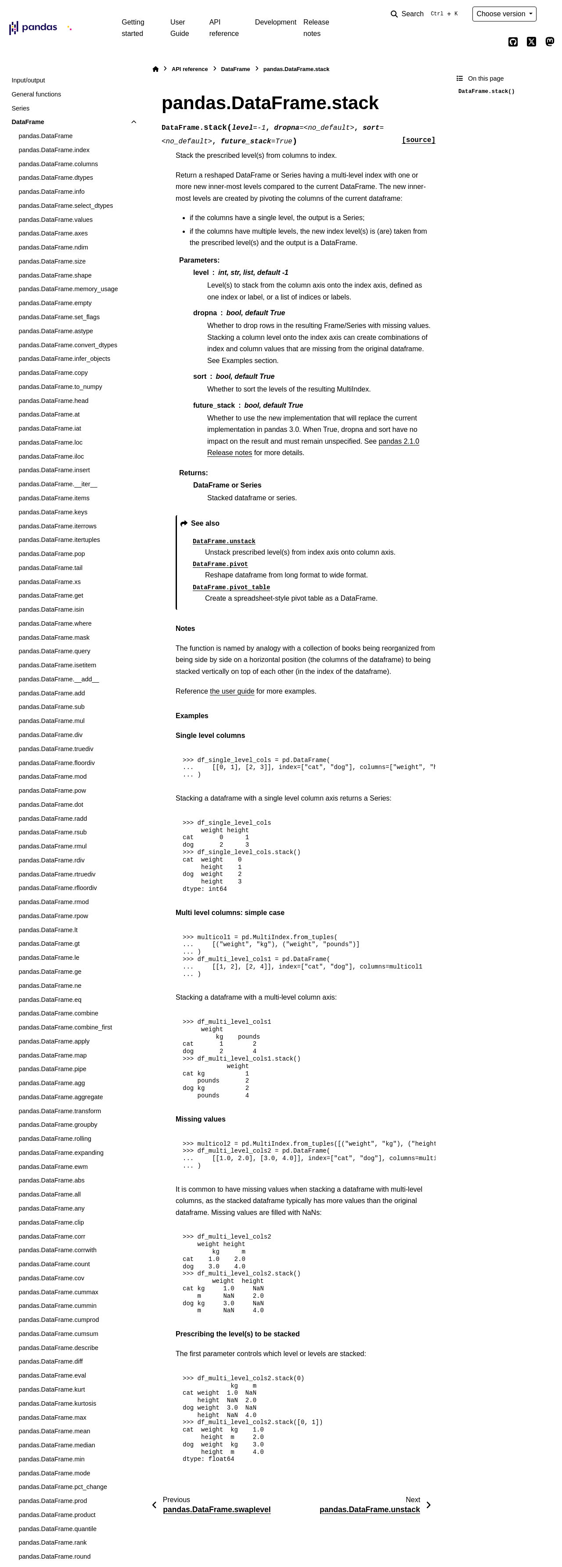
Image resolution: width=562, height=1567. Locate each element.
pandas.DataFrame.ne (49, 985)
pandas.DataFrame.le (48, 957)
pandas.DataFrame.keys (52, 512)
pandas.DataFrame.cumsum (58, 1333)
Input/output (28, 80)
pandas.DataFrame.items (54, 498)
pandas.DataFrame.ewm (53, 1166)
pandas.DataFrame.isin (51, 609)
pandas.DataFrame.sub (51, 706)
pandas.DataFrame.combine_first (65, 1027)
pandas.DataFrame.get (50, 595)
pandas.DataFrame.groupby (57, 1124)
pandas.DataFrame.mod (52, 776)
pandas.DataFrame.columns (58, 163)
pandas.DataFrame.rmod (53, 901)
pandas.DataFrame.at (48, 414)
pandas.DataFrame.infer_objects (64, 358)
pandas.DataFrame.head (53, 400)
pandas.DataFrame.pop (51, 553)
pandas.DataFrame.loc (50, 442)
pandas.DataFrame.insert (54, 470)
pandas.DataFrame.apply (54, 1041)
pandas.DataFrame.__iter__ (57, 484)
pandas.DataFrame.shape (54, 275)
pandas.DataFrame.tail (50, 567)
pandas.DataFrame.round (54, 1556)
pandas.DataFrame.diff (50, 1361)
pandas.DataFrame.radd (52, 818)
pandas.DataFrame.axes (53, 233)
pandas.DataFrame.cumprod (58, 1319)
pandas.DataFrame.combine (58, 1013)
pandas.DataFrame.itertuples (59, 539)
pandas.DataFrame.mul (51, 720)
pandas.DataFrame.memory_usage (68, 288)
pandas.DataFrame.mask (54, 637)
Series (20, 108)
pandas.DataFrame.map (52, 1055)
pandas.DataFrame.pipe (52, 1068)
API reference (224, 27)
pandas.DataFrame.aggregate (60, 1096)
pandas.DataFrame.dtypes (55, 177)
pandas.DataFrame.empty (54, 302)
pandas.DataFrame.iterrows (57, 526)
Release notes (316, 27)
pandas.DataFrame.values (55, 219)
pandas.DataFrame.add (51, 693)
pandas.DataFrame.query (54, 651)
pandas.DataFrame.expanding (61, 1152)
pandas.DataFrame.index (54, 149)
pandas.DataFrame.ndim (53, 247)
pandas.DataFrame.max (52, 1417)
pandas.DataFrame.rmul (52, 846)
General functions (36, 94)
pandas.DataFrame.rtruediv (56, 874)
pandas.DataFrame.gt (48, 943)
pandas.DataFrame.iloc (51, 456)
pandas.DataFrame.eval (52, 1375)
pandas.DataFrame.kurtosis (57, 1403)
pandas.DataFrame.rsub (52, 832)
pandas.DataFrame (45, 135)
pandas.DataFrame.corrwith (57, 1250)
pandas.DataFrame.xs (49, 581)
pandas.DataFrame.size (52, 261)
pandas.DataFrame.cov (51, 1278)
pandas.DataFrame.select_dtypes (65, 205)
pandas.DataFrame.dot (50, 804)
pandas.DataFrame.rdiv (51, 860)
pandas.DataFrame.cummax (58, 1292)
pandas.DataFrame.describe (58, 1347)
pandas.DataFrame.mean (54, 1431)
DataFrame (27, 121)
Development (275, 22)
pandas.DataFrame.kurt (51, 1389)
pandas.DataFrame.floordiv (56, 762)
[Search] (426, 14)
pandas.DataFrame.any (51, 1208)
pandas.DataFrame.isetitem (57, 665)
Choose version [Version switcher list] (501, 14)
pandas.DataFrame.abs (51, 1180)
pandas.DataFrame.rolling (54, 1138)
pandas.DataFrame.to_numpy (60, 386)
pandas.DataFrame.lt (47, 929)
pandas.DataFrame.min (51, 1459)
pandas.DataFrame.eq (49, 999)
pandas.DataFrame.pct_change (62, 1486)
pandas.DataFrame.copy (53, 372)
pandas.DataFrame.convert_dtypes (67, 345)
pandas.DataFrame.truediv (55, 748)
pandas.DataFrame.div (50, 734)
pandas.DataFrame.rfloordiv (57, 887)
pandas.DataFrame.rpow (53, 915)
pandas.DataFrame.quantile (57, 1528)
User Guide (179, 27)
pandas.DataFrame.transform (59, 1111)
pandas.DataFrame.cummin (57, 1305)
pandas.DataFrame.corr (51, 1236)
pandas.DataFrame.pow (52, 790)
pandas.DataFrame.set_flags (59, 317)
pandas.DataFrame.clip (51, 1222)
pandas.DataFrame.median (56, 1445)
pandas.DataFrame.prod (52, 1500)
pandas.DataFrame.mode (54, 1473)
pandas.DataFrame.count (54, 1264)
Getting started (133, 27)
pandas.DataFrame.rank (52, 1542)
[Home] (155, 69)
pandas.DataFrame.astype (55, 331)
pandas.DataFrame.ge (49, 971)
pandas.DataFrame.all (49, 1194)
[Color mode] (549, 14)
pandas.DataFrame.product (56, 1514)
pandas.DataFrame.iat (49, 428)
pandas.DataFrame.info (51, 191)
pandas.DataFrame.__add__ (58, 679)
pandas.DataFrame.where (54, 623)
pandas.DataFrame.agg (51, 1082)
